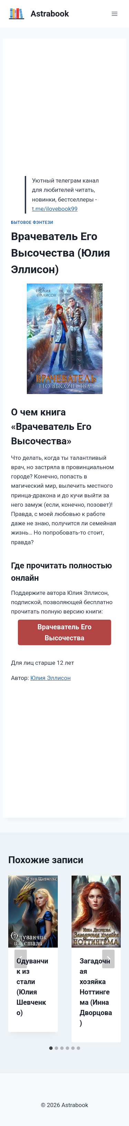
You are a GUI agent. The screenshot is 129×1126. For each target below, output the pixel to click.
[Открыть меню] (114, 13)
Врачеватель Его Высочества (64, 632)
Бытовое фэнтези (32, 222)
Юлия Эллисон (50, 677)
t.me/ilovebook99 (55, 208)
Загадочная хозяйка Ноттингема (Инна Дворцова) (96, 992)
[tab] (51, 1048)
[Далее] (108, 959)
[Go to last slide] (20, 959)
